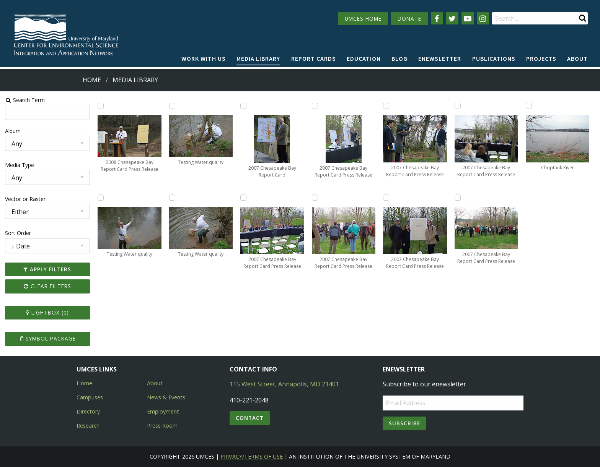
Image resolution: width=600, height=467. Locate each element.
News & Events (166, 397)
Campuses (90, 397)
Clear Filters (47, 286)
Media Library (258, 58)
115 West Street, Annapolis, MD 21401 (284, 384)
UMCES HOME (363, 18)
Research (88, 425)
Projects (541, 58)
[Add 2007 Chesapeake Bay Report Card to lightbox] (243, 106)
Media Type (19, 165)
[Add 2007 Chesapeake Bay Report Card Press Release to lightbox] (243, 198)
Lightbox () (47, 312)
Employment (163, 411)
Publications (493, 58)
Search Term (25, 100)
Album (13, 131)
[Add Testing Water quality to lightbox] (101, 198)
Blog (399, 58)
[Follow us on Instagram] (483, 18)
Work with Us (203, 58)
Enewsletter (439, 58)
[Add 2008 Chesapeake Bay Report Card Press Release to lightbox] (101, 106)
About (577, 58)
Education (364, 58)
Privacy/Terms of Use (251, 456)
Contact (250, 418)
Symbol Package (47, 338)
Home (92, 80)
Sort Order (18, 233)
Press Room (162, 425)
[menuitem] (203, 58)
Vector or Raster (25, 199)
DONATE (409, 18)
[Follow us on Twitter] (452, 18)
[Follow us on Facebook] (437, 18)
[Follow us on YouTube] (467, 18)
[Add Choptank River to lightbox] (529, 106)
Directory (88, 411)
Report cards (313, 58)
